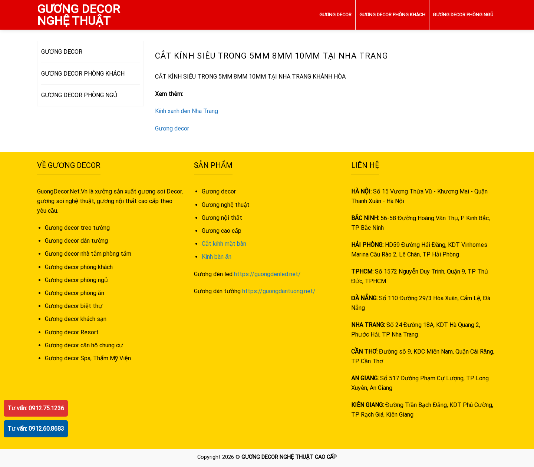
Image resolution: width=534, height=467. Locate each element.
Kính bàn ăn (216, 256)
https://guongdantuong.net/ (279, 291)
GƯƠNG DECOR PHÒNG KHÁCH (392, 14)
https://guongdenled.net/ (267, 274)
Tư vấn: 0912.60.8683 (35, 428)
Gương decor (172, 128)
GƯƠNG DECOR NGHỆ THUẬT (78, 15)
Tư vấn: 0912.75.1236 (35, 408)
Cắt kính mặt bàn (224, 243)
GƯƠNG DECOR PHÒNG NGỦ (463, 14)
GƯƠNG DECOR (335, 14)
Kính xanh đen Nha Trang (186, 111)
